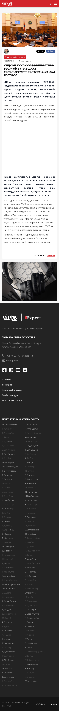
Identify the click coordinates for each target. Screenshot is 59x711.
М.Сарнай (6, 618)
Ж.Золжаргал (8, 546)
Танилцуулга (7, 379)
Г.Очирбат (29, 597)
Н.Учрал (6, 639)
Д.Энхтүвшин (8, 677)
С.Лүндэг (29, 555)
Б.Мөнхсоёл (30, 567)
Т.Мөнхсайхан (8, 567)
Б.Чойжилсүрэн (32, 660)
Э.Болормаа (7, 492)
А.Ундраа (6, 635)
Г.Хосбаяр (7, 647)
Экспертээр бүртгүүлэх (12, 389)
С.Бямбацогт (8, 500)
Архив (54, 704)
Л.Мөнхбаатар (31, 559)
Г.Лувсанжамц (8, 555)
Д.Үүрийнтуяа (31, 643)
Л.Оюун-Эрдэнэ (9, 601)
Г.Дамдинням (31, 525)
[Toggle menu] (55, 4)
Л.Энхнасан (7, 673)
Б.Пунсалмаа (31, 601)
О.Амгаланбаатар (33, 433)
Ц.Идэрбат (7, 551)
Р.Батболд (30, 458)
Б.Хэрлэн (29, 647)
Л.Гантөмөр (30, 517)
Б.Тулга (5, 626)
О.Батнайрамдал (10, 467)
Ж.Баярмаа (7, 483)
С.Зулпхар (29, 546)
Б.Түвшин (29, 626)
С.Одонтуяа (30, 593)
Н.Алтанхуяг (7, 429)
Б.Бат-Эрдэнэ (8, 454)
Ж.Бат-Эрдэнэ (31, 450)
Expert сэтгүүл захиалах (12, 400)
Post (40, 51)
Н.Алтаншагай (31, 429)
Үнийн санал (7, 384)
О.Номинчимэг (9, 588)
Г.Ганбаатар (30, 509)
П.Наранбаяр (31, 580)
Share (50, 51)
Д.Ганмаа (6, 517)
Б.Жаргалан (7, 538)
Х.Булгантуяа (31, 492)
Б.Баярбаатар (31, 479)
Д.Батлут (29, 462)
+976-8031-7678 (27, 356)
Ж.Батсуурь (30, 467)
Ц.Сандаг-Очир (9, 614)
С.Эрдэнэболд (31, 681)
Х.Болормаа (30, 488)
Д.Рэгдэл (6, 610)
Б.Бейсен (6, 488)
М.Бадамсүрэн (31, 446)
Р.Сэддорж (7, 622)
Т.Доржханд (7, 530)
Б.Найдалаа (30, 576)
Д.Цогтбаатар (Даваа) (35, 652)
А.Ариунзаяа (30, 437)
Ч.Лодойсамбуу (32, 551)
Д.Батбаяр (7, 458)
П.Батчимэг (30, 475)
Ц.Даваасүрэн (8, 525)
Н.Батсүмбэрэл (9, 471)
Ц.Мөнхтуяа (30, 572)
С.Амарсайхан (8, 433)
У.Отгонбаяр (8, 597)
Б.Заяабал (29, 542)
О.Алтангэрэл (31, 424)
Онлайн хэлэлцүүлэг (10, 395)
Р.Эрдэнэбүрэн (9, 685)
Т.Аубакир (7, 441)
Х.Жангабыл (30, 534)
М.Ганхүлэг (30, 521)
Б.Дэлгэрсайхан (32, 530)
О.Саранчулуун (32, 614)
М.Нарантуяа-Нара (11, 584)
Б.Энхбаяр (29, 668)
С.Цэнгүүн (29, 656)
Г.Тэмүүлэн (30, 631)
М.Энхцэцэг (30, 677)
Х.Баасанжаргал (32, 441)
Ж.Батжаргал (8, 462)
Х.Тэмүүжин (7, 631)
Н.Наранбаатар (9, 580)
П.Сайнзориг (30, 610)
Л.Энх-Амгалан (31, 664)
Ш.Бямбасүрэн (32, 496)
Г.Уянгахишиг (8, 643)
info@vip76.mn (10, 360)
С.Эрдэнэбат (8, 681)
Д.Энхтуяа (29, 673)
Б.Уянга (28, 639)
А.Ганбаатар (8, 509)
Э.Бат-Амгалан (9, 450)
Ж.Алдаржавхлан (10, 424)
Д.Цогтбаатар (8, 652)
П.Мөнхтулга (8, 572)
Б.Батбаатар (30, 454)
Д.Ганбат (6, 513)
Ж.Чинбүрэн (8, 660)
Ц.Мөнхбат (7, 563)
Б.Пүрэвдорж (31, 605)
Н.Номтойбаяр (31, 588)
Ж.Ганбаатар (31, 504)
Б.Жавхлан (7, 534)
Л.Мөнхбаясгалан (33, 563)
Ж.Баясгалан (30, 483)
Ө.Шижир (6, 664)
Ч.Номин (29, 584)
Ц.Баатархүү (8, 446)
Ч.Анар (5, 437)
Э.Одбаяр (6, 593)
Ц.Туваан (29, 622)
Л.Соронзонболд (33, 618)
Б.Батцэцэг (7, 475)
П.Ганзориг (30, 513)
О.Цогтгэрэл (8, 656)
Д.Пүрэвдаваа (8, 605)
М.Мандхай (7, 559)
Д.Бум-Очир (7, 496)
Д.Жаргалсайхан (32, 538)
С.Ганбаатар (8, 504)
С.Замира (6, 542)
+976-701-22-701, (11, 355)
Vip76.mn (51, 255)
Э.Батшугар (7, 479)
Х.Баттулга (29, 471)
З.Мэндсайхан (8, 576)
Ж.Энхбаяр (7, 668)
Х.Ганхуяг (6, 521)
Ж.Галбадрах (31, 500)
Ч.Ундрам (29, 635)
